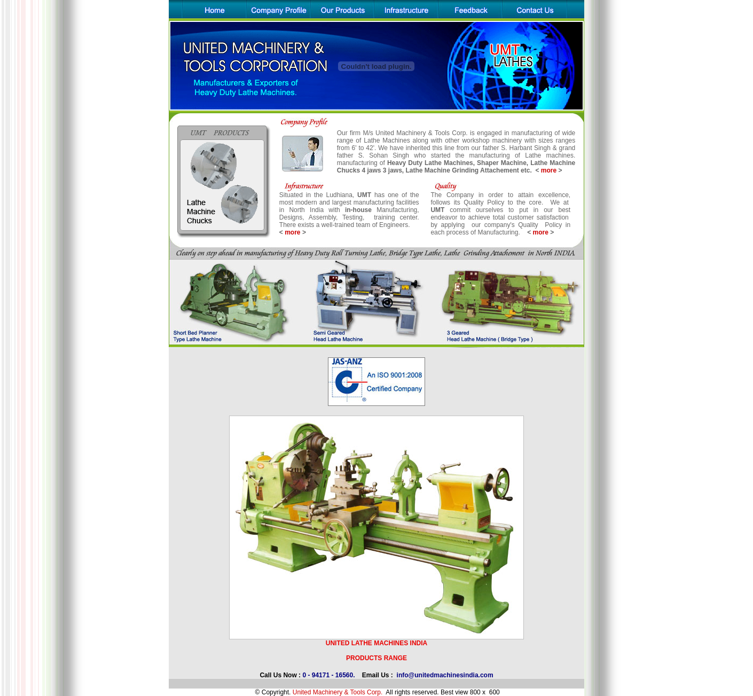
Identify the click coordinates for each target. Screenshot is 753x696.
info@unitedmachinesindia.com (445, 675)
